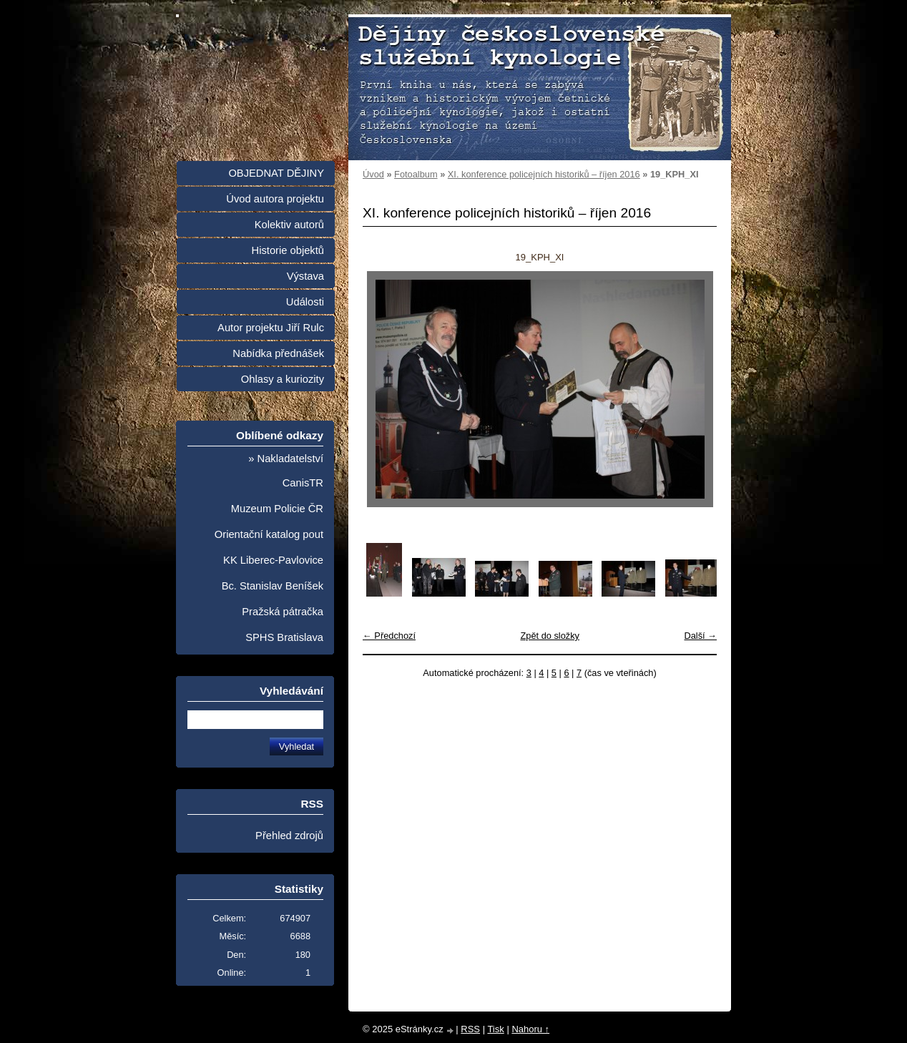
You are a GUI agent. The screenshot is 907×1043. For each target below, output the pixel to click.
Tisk (495, 1029)
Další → (700, 635)
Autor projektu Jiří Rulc (270, 327)
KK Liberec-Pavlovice (273, 560)
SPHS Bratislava (284, 637)
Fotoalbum (415, 174)
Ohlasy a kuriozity (282, 379)
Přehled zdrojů (289, 835)
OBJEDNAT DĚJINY (276, 173)
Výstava (305, 276)
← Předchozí (389, 635)
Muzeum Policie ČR (277, 508)
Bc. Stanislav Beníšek (272, 586)
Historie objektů (288, 250)
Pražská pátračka (282, 611)
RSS (470, 1029)
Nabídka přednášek (278, 353)
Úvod (373, 174)
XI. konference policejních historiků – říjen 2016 (544, 174)
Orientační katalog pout (269, 534)
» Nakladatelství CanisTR (285, 471)
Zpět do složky (549, 635)
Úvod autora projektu (275, 199)
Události (305, 302)
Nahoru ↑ (530, 1029)
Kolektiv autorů (289, 224)
